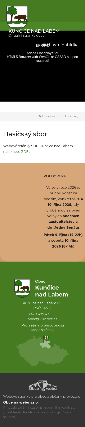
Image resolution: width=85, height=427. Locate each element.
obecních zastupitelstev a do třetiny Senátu (63, 221)
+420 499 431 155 (42, 314)
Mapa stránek (42, 330)
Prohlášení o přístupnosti (42, 325)
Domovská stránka (48, 116)
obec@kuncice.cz (42, 319)
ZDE (24, 152)
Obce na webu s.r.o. (21, 402)
